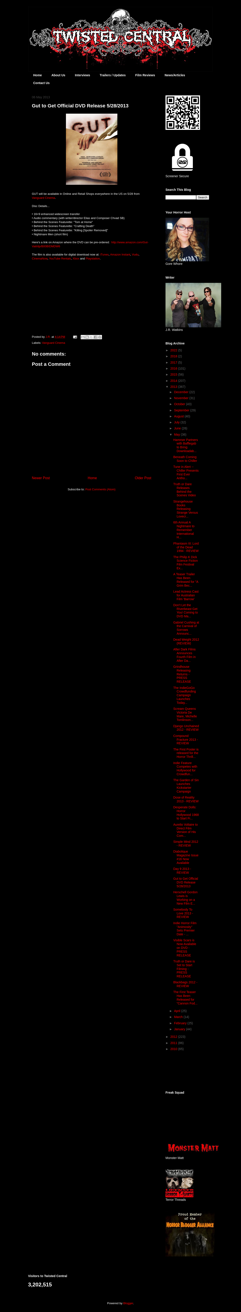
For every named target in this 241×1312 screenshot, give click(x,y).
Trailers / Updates (113, 75)
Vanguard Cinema (53, 342)
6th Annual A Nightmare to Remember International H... (183, 530)
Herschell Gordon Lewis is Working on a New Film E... (185, 897)
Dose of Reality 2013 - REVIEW (186, 799)
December (181, 392)
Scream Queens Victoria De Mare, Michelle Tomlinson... (185, 714)
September (182, 410)
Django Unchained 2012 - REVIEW (186, 728)
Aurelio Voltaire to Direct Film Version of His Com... (185, 830)
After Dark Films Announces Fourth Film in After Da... (184, 655)
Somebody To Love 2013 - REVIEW (183, 913)
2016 (174, 368)
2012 (174, 1036)
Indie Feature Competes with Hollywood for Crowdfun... (185, 768)
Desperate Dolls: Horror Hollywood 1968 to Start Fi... (186, 812)
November (181, 398)
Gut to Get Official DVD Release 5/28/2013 (185, 882)
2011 (174, 1043)
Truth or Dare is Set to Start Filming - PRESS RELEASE (184, 969)
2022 (174, 350)
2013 (174, 386)
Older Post (143, 478)
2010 (174, 1049)
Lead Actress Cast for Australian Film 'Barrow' (186, 595)
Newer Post (41, 478)
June (178, 428)
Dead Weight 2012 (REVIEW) (186, 641)
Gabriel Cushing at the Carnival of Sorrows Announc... (186, 628)
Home (37, 75)
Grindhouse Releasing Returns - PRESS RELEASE (182, 674)
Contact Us (41, 83)
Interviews (82, 75)
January (180, 1029)
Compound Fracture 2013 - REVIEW (185, 739)
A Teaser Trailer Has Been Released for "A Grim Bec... (185, 579)
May (177, 434)
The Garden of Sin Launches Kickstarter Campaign (186, 785)
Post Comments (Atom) (100, 489)
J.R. (48, 336)
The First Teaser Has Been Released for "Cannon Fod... (185, 997)
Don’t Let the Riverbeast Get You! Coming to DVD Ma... (185, 610)
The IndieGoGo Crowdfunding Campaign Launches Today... (184, 695)
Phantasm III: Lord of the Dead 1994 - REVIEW (186, 547)
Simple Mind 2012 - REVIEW (185, 843)
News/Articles (175, 75)
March (179, 1017)
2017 (174, 362)
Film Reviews (145, 75)
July (177, 422)
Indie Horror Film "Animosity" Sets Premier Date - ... (184, 928)
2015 (174, 374)
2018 (174, 356)
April (177, 1011)
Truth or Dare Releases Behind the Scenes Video (184, 489)
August (179, 416)
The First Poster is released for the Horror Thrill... (186, 753)
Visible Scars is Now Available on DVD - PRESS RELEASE (184, 947)
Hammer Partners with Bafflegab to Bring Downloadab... (185, 445)
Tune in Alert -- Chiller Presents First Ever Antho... (186, 472)
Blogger (128, 1303)
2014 (174, 380)
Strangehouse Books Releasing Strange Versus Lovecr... (185, 509)
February (180, 1023)
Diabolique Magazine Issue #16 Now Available (185, 857)
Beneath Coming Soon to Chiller (185, 459)
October (180, 404)
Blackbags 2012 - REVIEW (185, 984)
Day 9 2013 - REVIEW (182, 870)
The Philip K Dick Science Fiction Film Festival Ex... (185, 562)
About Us (58, 75)
